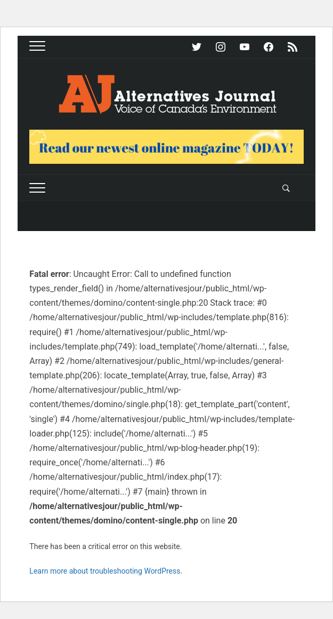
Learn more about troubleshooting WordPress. (105, 571)
